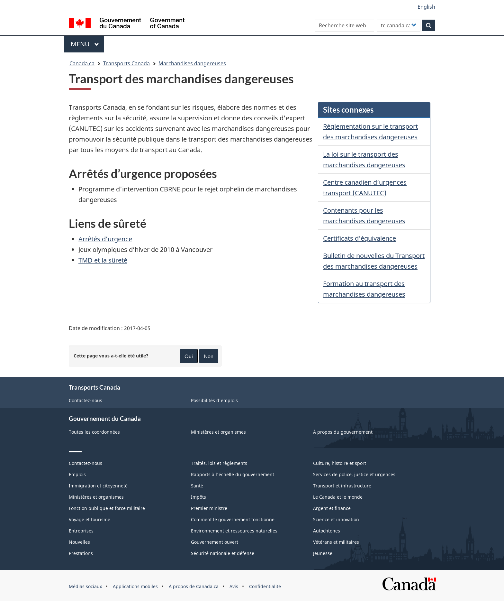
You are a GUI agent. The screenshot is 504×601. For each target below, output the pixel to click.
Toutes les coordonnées (94, 432)
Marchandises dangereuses (192, 63)
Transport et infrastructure (342, 486)
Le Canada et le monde (338, 497)
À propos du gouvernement (343, 432)
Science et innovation (336, 519)
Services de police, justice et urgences (354, 474)
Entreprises (81, 531)
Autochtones (326, 531)
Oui (188, 356)
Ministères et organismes (218, 432)
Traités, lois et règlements (219, 463)
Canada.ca (81, 63)
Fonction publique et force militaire (107, 508)
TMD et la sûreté (102, 260)
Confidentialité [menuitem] (265, 586)
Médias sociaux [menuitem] (85, 586)
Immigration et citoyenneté (98, 486)
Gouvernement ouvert (214, 542)
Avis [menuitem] (234, 586)
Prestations (81, 553)
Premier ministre (209, 508)
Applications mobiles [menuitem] (135, 586)
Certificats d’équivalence (359, 238)
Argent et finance (332, 508)
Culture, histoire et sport (339, 463)
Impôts (198, 497)
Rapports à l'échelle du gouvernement (232, 474)
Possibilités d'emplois (214, 400)
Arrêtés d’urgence (105, 239)
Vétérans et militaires (336, 542)
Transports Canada (126, 63)
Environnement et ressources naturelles (234, 531)
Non (208, 356)
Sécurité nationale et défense (222, 553)
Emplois (77, 474)
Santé (197, 486)
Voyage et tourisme (89, 519)
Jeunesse (322, 553)
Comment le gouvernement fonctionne (232, 519)
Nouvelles (79, 542)
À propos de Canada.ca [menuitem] (194, 586)
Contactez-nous (85, 400)
